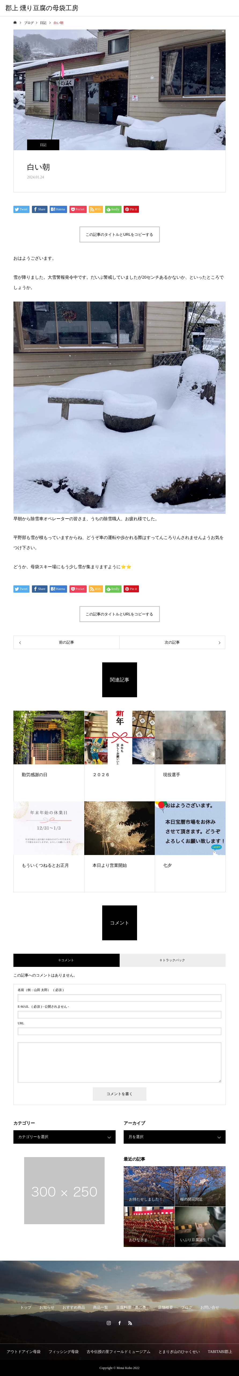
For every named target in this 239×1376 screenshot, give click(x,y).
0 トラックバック (172, 960)
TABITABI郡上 (220, 1352)
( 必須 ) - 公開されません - (43, 1006)
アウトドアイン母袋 (24, 1352)
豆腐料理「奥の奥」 (133, 1307)
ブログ (186, 1307)
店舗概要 (165, 1307)
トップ (25, 1307)
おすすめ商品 (73, 1307)
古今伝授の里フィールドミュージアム (118, 1352)
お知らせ (46, 1307)
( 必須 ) (41, 990)
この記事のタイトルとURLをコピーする (119, 234)
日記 (43, 145)
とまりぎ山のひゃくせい (179, 1352)
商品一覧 (100, 1307)
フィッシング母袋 (64, 1352)
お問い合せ (209, 1307)
